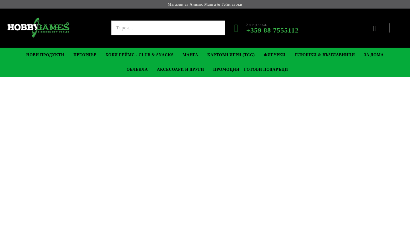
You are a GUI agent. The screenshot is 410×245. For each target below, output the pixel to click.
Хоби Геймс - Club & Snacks (140, 55)
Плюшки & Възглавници (325, 55)
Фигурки (275, 55)
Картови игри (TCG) (231, 55)
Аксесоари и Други (180, 69)
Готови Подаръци (266, 69)
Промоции (226, 69)
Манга (190, 55)
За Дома (374, 55)
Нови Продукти (45, 55)
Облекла (137, 69)
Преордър (85, 55)
